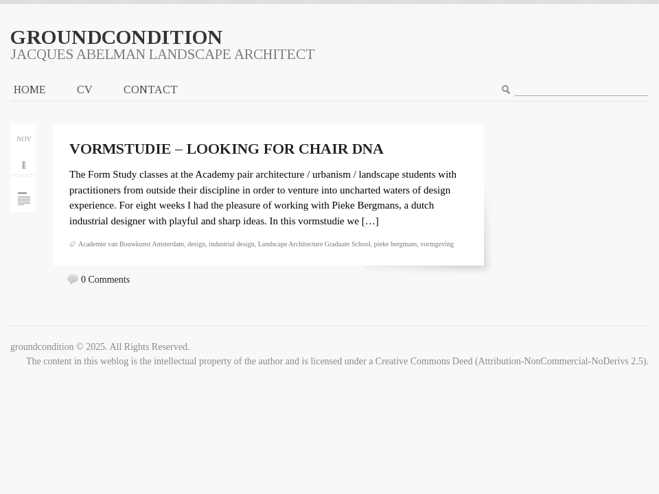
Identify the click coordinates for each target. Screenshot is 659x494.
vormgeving (437, 244)
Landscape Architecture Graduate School (314, 244)
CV (85, 89)
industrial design (231, 244)
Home (30, 89)
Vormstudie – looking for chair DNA (226, 148)
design (196, 244)
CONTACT (151, 89)
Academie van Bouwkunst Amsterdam (131, 244)
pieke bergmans (395, 244)
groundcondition (116, 36)
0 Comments (105, 279)
